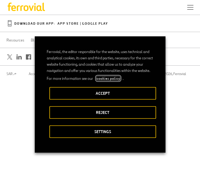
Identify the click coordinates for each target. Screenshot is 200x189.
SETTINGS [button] (102, 131)
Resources (16, 40)
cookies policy (108, 78)
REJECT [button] (102, 112)
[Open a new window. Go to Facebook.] (28, 57)
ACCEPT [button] (103, 93)
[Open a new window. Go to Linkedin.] (19, 57)
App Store (68, 24)
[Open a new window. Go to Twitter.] (10, 57)
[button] (190, 7)
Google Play (95, 24)
